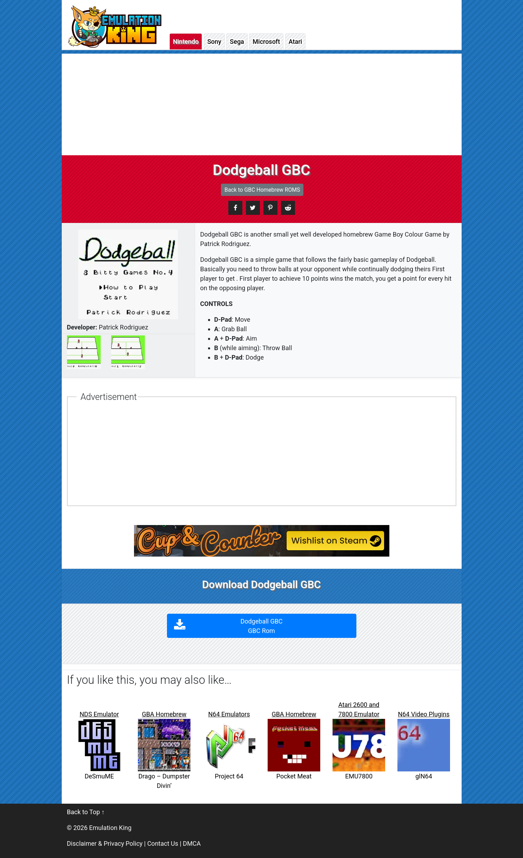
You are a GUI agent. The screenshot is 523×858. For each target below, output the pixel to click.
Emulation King (110, 827)
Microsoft (266, 41)
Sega (237, 41)
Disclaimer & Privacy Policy (105, 843)
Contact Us (162, 843)
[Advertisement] (261, 103)
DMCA (192, 843)
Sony (214, 41)
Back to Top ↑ (86, 812)
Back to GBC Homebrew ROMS (262, 189)
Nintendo (186, 41)
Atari (295, 41)
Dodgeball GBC (261, 626)
